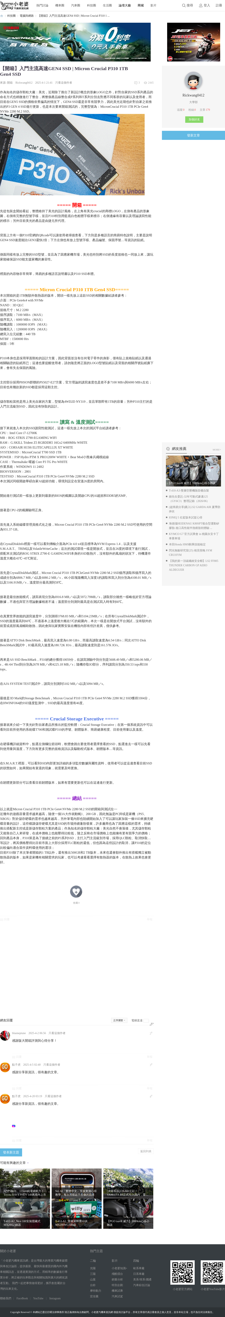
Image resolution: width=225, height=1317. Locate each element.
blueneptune (19, 1033)
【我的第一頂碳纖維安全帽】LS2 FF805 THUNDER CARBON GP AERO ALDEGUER (193, 565)
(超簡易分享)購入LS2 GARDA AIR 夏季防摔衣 (194, 509)
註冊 (219, 5)
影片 (153, 5)
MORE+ (217, 449)
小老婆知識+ (119, 1268)
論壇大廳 (125, 5)
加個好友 (194, 119)
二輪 (93, 1260)
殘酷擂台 (117, 1273)
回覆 (7, 919)
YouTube (38, 1298)
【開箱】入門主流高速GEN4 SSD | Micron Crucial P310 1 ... (73, 15)
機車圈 (59, 5)
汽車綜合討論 (141, 1285)
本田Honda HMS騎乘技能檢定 (187, 544)
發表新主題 (11, 1152)
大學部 (193, 102)
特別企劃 (117, 1285)
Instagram (55, 1298)
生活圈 (107, 5)
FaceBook (22, 1298)
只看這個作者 (63, 82)
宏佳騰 (94, 1296)
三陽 (93, 1273)
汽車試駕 (117, 1296)
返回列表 (145, 1151)
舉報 (149, 919)
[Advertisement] (77, 969)
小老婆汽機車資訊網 (1, 16)
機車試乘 (117, 1290)
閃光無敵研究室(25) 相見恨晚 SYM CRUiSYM (190, 552)
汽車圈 (75, 5)
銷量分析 (117, 1279)
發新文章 (193, 135)
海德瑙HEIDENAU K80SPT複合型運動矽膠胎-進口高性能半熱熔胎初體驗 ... (194, 525)
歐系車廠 (138, 1268)
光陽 (93, 1268)
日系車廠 (138, 1273)
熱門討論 (42, 5)
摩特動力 (95, 1290)
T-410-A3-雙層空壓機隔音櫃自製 (189, 490)
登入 (207, 5)
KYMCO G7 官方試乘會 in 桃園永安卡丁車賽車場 (194, 536)
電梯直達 (137, 1020)
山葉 (93, 1279)
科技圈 (91, 5)
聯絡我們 (5, 1298)
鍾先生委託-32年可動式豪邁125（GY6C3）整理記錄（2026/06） (189, 499)
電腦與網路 (27, 15)
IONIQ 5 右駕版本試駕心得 (185, 517)
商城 (141, 5)
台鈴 (93, 1285)
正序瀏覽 (118, 1020)
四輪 (136, 1260)
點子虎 (16, 1064)
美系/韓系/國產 (142, 1279)
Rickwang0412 (24, 82)
